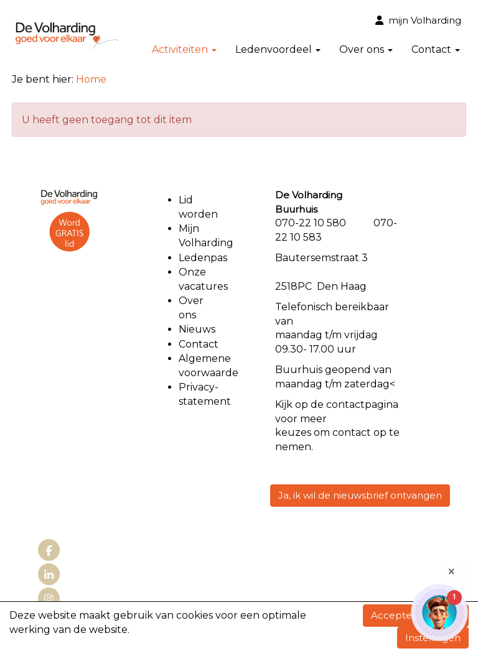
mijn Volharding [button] (418, 20)
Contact (435, 49)
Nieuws (197, 329)
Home (91, 79)
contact (345, 404)
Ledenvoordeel (278, 49)
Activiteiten (184, 49)
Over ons (366, 49)
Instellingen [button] (433, 638)
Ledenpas (203, 258)
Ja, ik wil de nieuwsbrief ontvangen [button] (360, 495)
